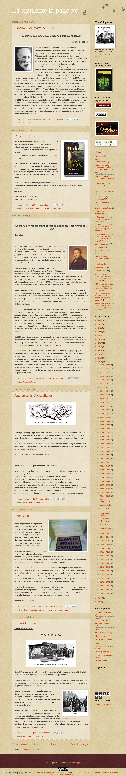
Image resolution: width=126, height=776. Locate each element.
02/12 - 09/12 (105, 380)
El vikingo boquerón (102, 652)
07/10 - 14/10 (105, 410)
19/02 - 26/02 (105, 567)
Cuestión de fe (24, 136)
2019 (100, 335)
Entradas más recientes (25, 744)
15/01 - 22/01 (105, 586)
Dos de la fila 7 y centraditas (101, 198)
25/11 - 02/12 (105, 384)
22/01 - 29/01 (105, 582)
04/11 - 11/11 (105, 395)
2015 (100, 350)
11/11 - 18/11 (105, 391)
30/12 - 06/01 (105, 365)
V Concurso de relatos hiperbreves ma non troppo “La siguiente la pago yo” (103, 277)
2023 (100, 320)
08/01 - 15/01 (105, 589)
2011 (100, 598)
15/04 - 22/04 (105, 537)
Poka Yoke (22, 516)
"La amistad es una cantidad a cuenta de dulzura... (106, 512)
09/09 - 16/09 (105, 425)
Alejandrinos (100, 636)
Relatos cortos (100, 271)
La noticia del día (101, 244)
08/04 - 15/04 (105, 541)
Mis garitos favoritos (103, 251)
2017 (100, 343)
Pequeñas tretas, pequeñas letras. (101, 619)
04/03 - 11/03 (105, 559)
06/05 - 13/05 (105, 492)
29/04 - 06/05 (105, 496)
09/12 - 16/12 (105, 376)
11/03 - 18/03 (105, 556)
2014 (100, 354)
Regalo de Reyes (29, 123)
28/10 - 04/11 (105, 399)
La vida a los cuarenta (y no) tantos (103, 614)
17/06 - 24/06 (105, 470)
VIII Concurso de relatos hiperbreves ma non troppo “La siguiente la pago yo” (104, 306)
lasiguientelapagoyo (103, 705)
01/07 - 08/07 (105, 462)
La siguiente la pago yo (45, 10)
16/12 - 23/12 (105, 372)
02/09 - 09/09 (105, 429)
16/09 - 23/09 (105, 421)
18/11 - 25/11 (105, 387)
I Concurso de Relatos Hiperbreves (103, 212)
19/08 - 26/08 (105, 436)
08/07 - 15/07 (105, 459)
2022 (100, 324)
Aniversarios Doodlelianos (33, 395)
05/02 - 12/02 (105, 574)
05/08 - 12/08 (105, 444)
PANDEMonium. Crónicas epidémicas (103, 257)
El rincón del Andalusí (103, 202)
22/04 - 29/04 (105, 533)
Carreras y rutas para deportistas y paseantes (104, 177)
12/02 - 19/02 (105, 571)
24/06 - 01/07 (105, 466)
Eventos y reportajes (103, 208)
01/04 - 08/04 (105, 544)
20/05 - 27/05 (105, 485)
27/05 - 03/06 (105, 481)
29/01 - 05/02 (105, 578)
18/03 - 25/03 (105, 552)
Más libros (99, 247)
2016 (100, 347)
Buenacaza (99, 629)
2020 (100, 332)
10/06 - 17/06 (105, 474)
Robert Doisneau (26, 623)
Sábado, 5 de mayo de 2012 (34, 28)
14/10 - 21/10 (105, 406)
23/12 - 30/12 (105, 369)
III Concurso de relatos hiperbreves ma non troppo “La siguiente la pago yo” (104, 228)
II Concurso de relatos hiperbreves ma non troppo (103, 219)
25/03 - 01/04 (105, 548)
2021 (100, 328)
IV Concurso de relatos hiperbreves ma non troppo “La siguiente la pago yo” (104, 237)
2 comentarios (45, 499)
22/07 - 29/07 (105, 451)
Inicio (54, 744)
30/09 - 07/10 (105, 414)
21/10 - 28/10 (105, 402)
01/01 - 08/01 (105, 593)
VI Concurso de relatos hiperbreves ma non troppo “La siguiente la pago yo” (104, 287)
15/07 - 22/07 (105, 455)
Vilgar (97, 643)
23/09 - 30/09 (105, 417)
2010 (100, 602)
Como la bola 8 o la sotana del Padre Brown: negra (42, 208)
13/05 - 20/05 (105, 489)
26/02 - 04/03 (105, 563)
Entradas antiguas (80, 744)
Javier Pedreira (101, 661)
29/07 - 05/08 (105, 447)
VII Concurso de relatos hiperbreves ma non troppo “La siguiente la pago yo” (104, 297)
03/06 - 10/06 (105, 477)
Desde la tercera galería (104, 191)
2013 (100, 358)
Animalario (99, 156)
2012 (100, 362)
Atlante (98, 173)
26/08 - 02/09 (105, 432)
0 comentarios (57, 119)
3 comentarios (58, 378)
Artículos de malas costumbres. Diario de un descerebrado (45, 610)
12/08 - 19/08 (105, 440)
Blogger (77, 763)
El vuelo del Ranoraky (103, 633)
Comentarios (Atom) (31, 750)
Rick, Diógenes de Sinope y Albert (42, 773)
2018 (100, 339)
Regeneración (100, 267)
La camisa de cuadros (103, 639)
